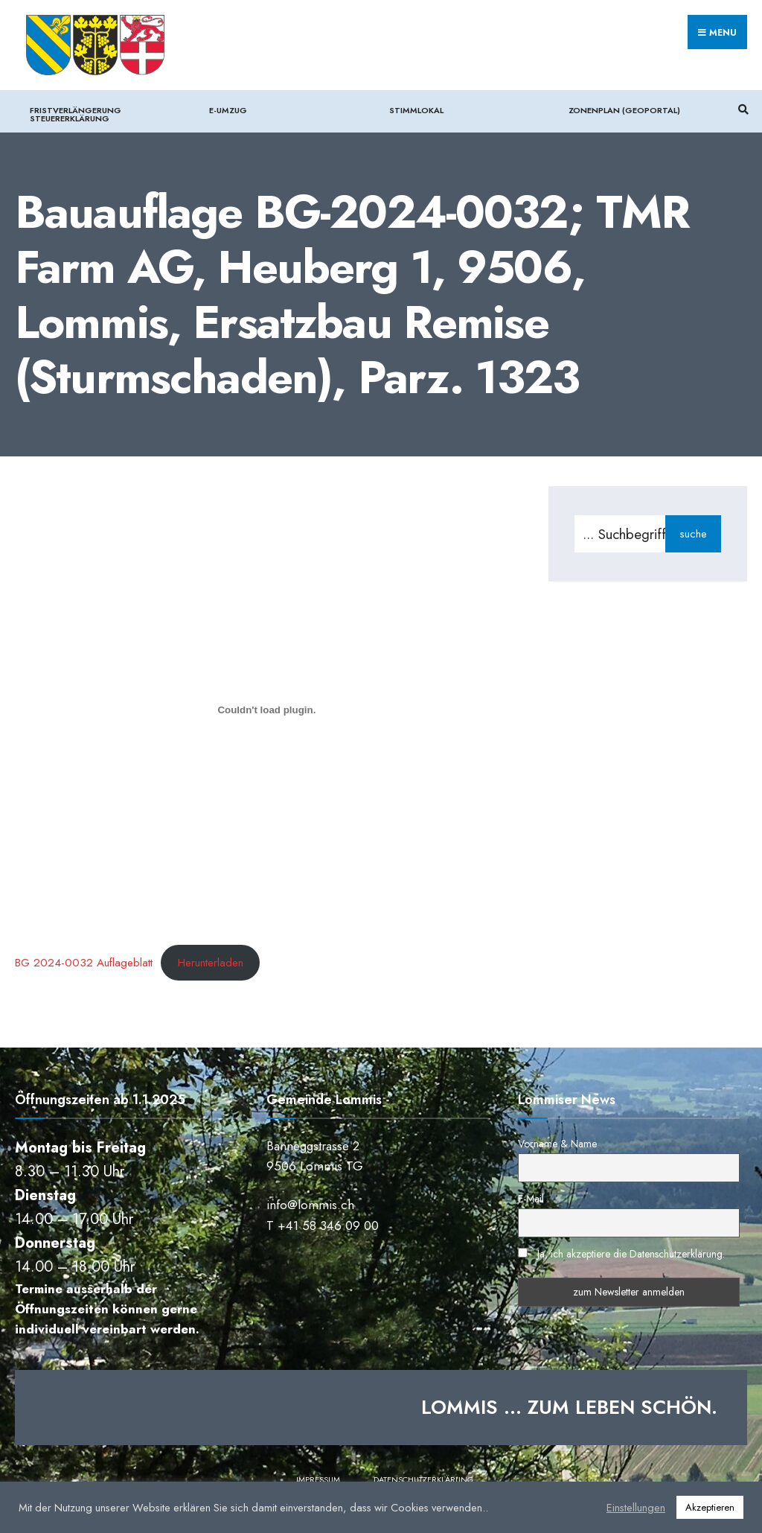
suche (693, 534)
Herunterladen (210, 962)
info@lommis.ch (310, 1205)
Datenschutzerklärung (423, 1479)
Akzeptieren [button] (709, 1507)
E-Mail (531, 1198)
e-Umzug (228, 110)
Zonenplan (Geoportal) (624, 110)
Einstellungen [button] (635, 1507)
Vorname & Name (557, 1143)
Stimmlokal (416, 110)
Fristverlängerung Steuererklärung (75, 114)
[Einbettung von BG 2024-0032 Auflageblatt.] (267, 709)
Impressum (318, 1479)
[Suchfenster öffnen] (741, 109)
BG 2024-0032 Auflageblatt (84, 962)
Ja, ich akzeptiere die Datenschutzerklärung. (631, 1253)
